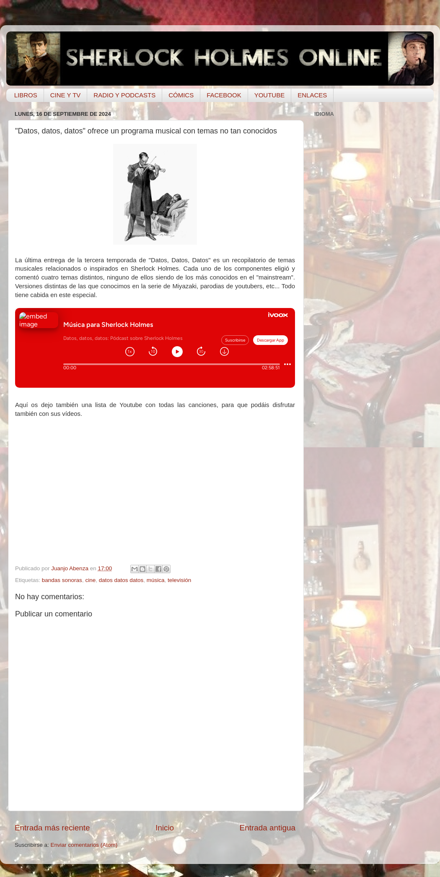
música (156, 580)
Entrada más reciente (52, 827)
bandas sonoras (62, 580)
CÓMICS (181, 95)
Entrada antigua (267, 827)
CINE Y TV (65, 95)
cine (90, 580)
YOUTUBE (269, 95)
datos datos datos (121, 580)
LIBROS (25, 95)
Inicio (164, 827)
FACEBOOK (224, 95)
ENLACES (312, 95)
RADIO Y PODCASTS (124, 95)
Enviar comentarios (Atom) (84, 845)
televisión (179, 580)
